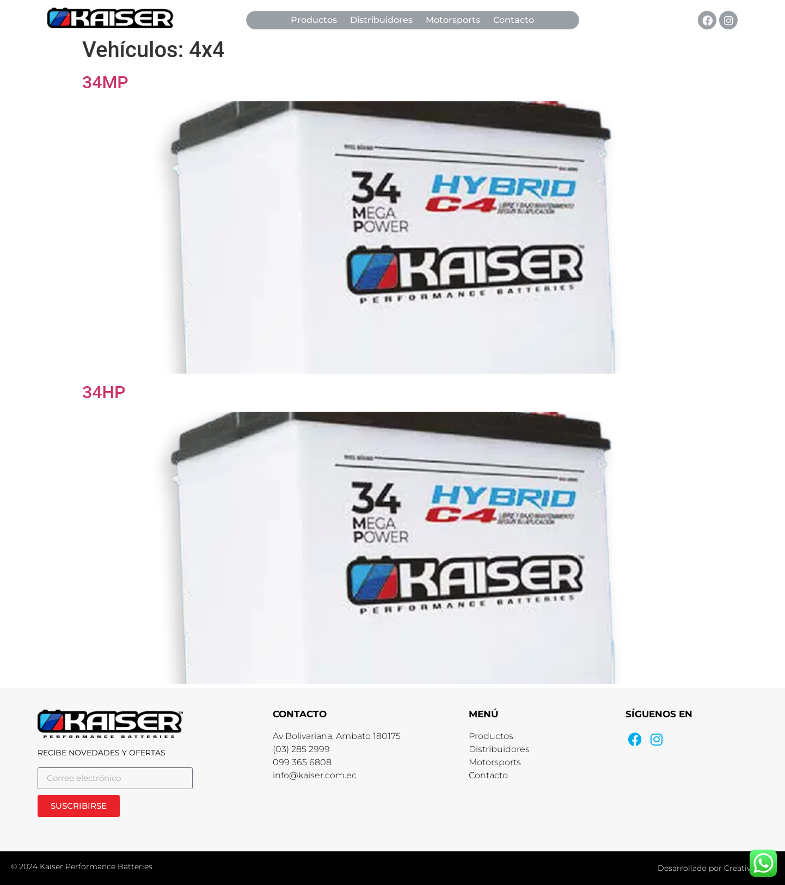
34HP (104, 392)
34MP (105, 82)
